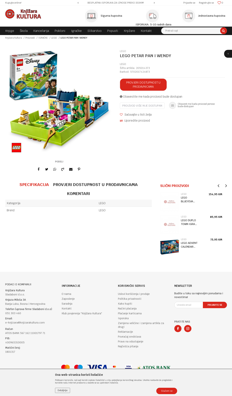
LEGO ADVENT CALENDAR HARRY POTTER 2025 (189, 245)
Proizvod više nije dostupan (142, 105)
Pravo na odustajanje (130, 341)
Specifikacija (34, 184)
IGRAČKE (43, 37)
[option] (116, 3)
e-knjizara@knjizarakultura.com (25, 322)
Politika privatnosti (129, 298)
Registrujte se (206, 2)
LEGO (54, 37)
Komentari (78, 193)
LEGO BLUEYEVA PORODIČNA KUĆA (188, 199)
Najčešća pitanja (128, 346)
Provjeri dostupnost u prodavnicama (143, 84)
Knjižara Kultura (13, 37)
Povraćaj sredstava (129, 336)
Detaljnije (62, 390)
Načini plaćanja (127, 308)
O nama (66, 294)
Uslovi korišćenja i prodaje (134, 294)
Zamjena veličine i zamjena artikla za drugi (141, 325)
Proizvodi (30, 37)
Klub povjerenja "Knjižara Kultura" (82, 313)
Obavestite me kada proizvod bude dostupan (151, 96)
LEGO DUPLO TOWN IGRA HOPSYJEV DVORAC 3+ (188, 222)
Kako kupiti (125, 303)
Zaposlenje (68, 298)
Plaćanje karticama (130, 313)
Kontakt (67, 308)
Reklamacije (125, 331)
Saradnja (67, 303)
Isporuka (123, 318)
